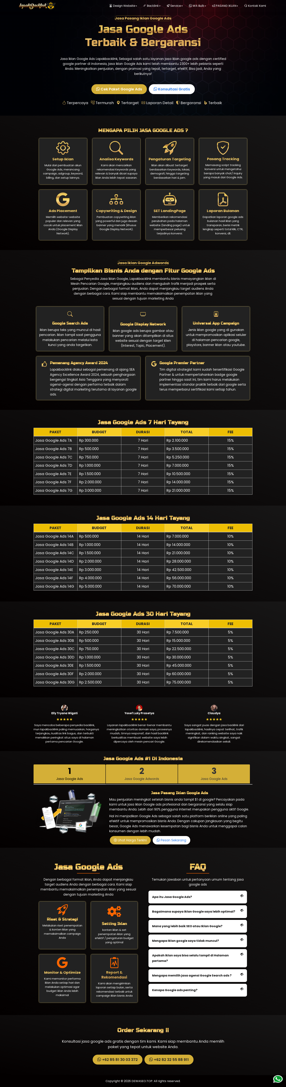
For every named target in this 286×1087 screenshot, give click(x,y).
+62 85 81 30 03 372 (118, 1059)
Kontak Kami (255, 6)
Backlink (152, 6)
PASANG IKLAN (225, 6)
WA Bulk (197, 6)
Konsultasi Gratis (172, 89)
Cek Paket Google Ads (119, 89)
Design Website (123, 6)
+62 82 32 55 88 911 (169, 1059)
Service (175, 6)
